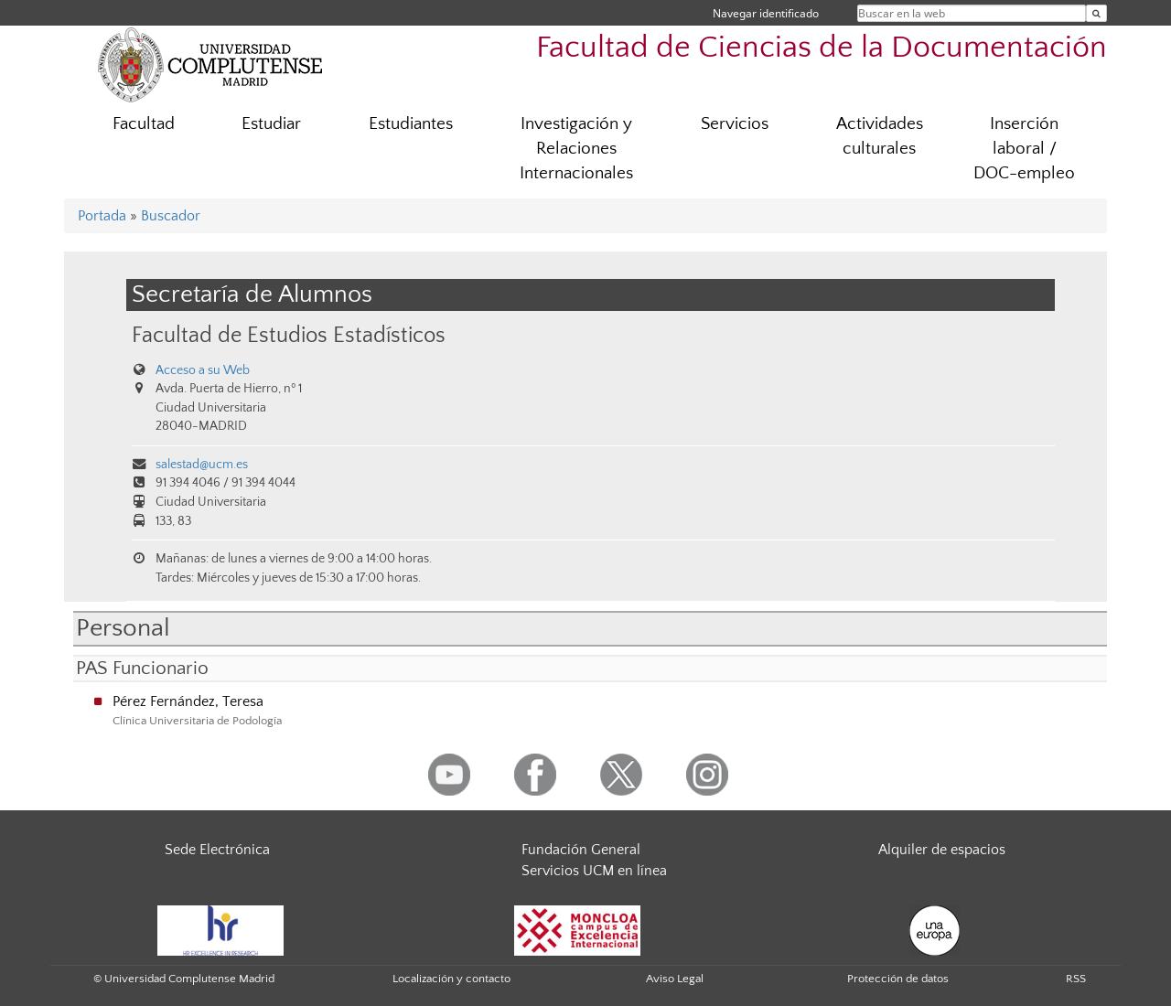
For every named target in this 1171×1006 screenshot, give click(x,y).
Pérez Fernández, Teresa (188, 701)
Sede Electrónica (217, 849)
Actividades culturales (879, 136)
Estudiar (271, 124)
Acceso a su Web (203, 370)
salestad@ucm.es (202, 464)
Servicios (734, 124)
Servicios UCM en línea (594, 870)
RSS (1076, 978)
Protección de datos (898, 978)
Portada (102, 216)
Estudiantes (411, 124)
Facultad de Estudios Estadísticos (289, 335)
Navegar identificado (766, 13)
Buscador (170, 216)
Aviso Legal (675, 978)
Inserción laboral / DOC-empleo (1024, 148)
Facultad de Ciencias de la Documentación (821, 48)
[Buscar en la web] (1096, 13)
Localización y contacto (451, 978)
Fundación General (580, 849)
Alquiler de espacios (941, 849)
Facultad (144, 124)
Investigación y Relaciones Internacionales (576, 148)
